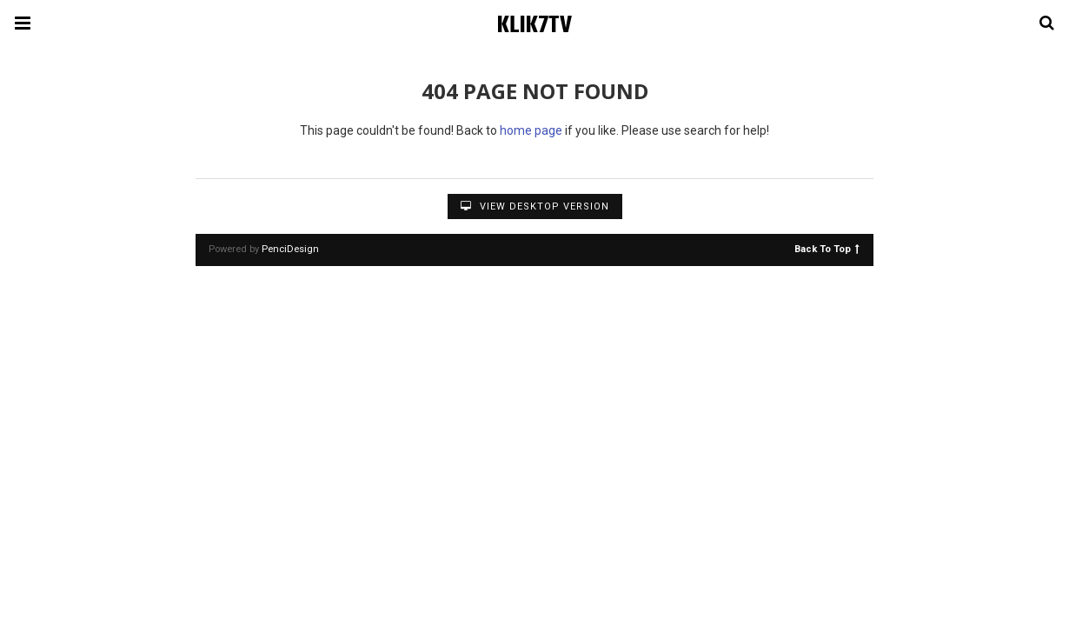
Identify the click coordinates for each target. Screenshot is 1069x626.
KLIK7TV (534, 25)
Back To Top (827, 248)
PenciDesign (290, 249)
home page (531, 130)
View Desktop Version (535, 206)
